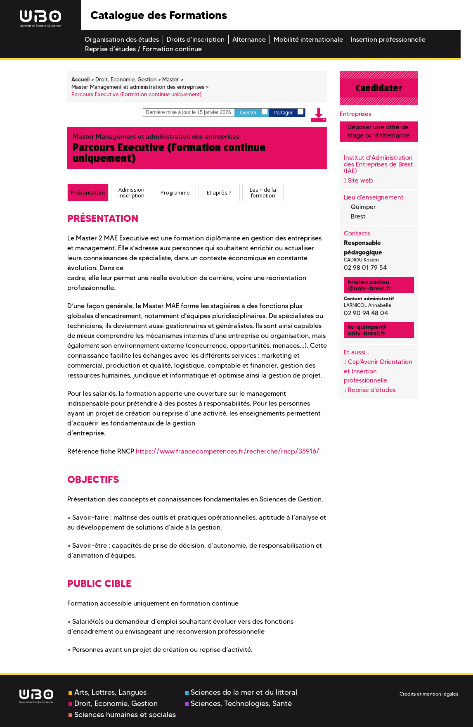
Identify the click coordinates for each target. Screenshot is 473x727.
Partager (288, 112)
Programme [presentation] (175, 192)
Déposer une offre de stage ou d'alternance (379, 131)
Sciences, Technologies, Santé (238, 703)
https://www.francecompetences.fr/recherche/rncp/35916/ (227, 451)
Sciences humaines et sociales (122, 714)
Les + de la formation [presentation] (263, 193)
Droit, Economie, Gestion (113, 703)
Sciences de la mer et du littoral (241, 692)
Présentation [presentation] (88, 192)
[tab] (88, 192)
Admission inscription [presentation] (131, 193)
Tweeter (253, 112)
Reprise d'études (372, 390)
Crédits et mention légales (429, 694)
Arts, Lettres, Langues (108, 692)
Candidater (379, 88)
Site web (360, 180)
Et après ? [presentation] (219, 192)
